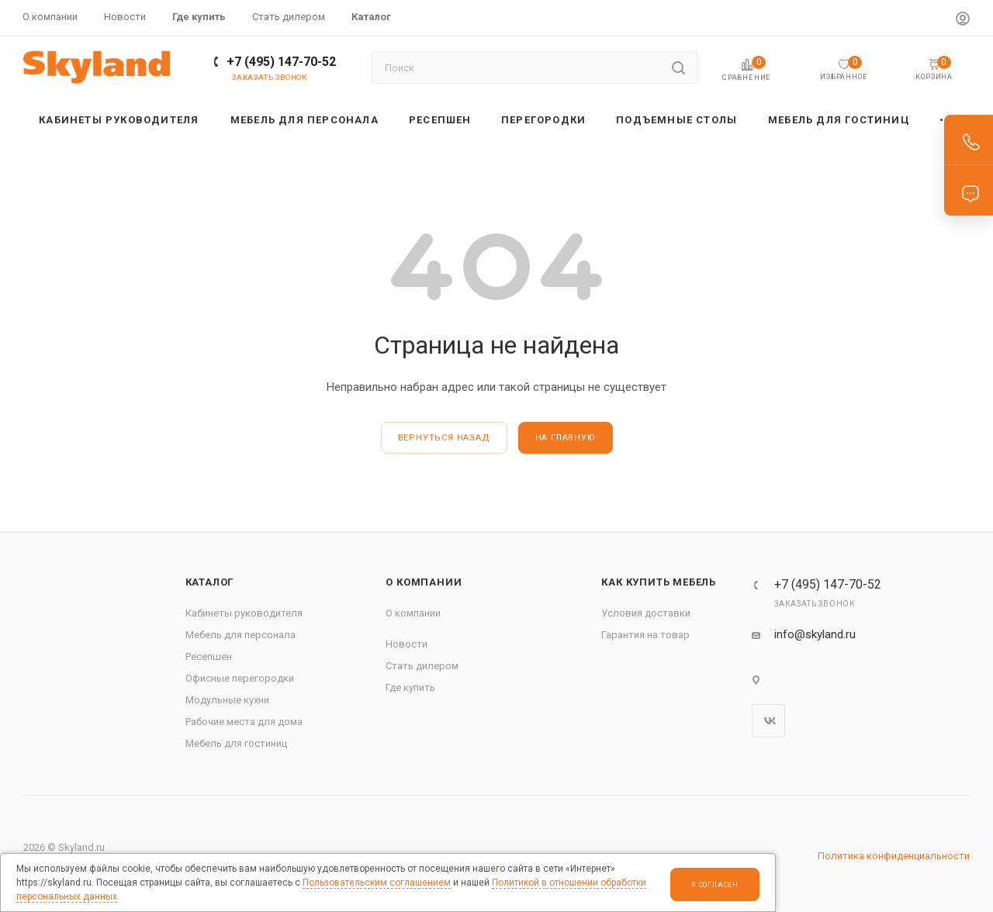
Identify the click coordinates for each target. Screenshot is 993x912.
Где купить (410, 687)
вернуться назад (444, 438)
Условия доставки (645, 613)
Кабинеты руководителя (244, 613)
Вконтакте (768, 721)
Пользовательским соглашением (377, 882)
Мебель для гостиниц (236, 743)
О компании (424, 582)
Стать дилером (422, 666)
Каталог (209, 582)
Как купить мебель (658, 582)
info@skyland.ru (815, 634)
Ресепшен (208, 656)
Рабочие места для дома (244, 721)
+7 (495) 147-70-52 (281, 61)
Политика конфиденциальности (894, 856)
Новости (406, 644)
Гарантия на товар (645, 635)
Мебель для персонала (240, 635)
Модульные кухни (227, 700)
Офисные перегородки (239, 678)
